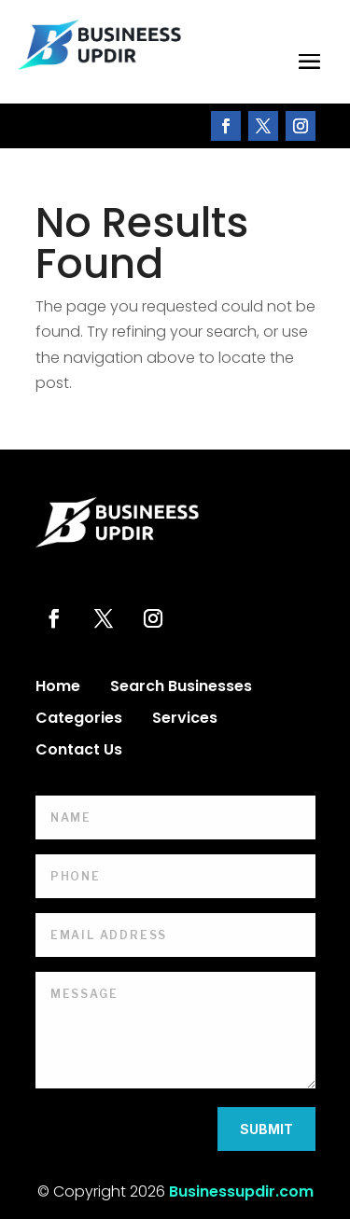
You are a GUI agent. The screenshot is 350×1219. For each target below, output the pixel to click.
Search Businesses (181, 688)
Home (57, 688)
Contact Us (78, 751)
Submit (266, 1129)
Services (184, 720)
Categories (78, 720)
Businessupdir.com (241, 1191)
